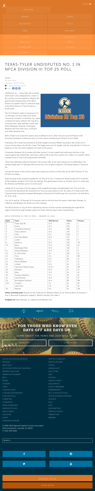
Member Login (48, 479)
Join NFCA (47, 485)
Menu (87, 4)
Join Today (70, 343)
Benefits (24, 343)
